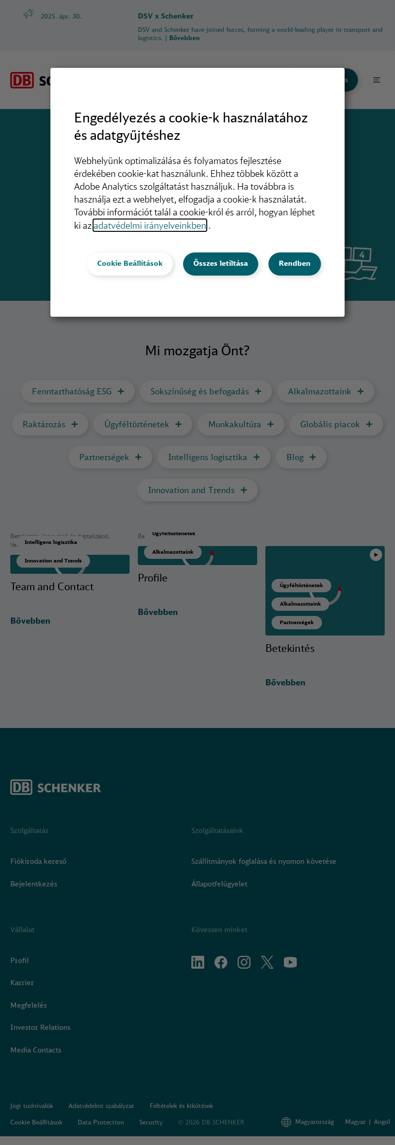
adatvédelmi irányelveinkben (150, 225)
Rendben (295, 263)
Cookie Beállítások (130, 263)
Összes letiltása (220, 263)
